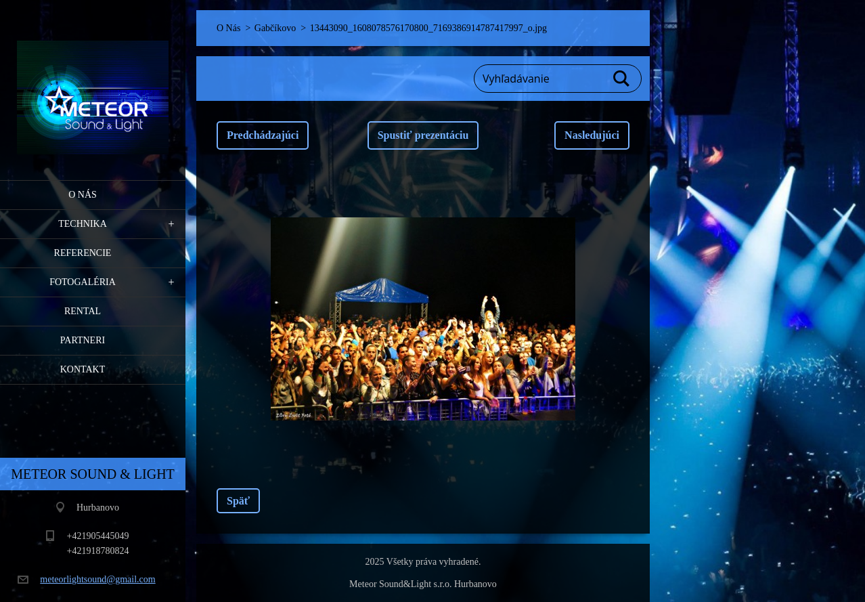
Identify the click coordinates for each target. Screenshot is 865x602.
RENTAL (82, 311)
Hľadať (622, 78)
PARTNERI (82, 340)
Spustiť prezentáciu (423, 135)
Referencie (83, 253)
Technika (82, 224)
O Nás (82, 195)
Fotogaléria (82, 282)
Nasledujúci (591, 135)
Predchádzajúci (262, 135)
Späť (238, 501)
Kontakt (83, 369)
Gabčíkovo (275, 28)
